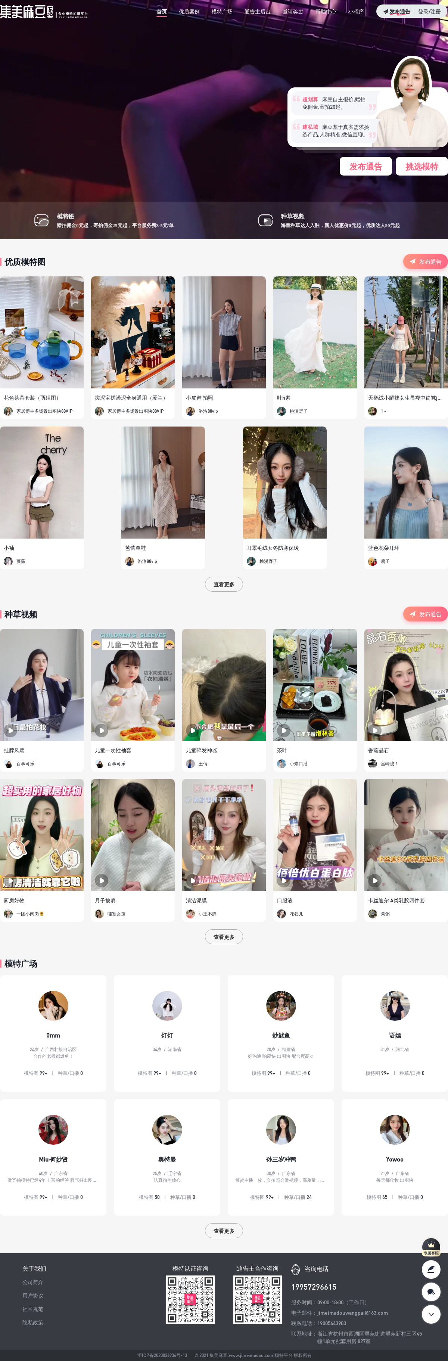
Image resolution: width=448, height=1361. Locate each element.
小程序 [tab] (356, 11)
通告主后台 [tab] (258, 11)
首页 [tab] (161, 11)
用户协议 (32, 1295)
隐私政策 (32, 1322)
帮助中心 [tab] (325, 11)
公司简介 (32, 1281)
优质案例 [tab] (189, 11)
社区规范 (32, 1308)
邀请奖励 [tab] (293, 11)
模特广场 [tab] (222, 11)
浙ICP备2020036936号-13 (161, 1355)
